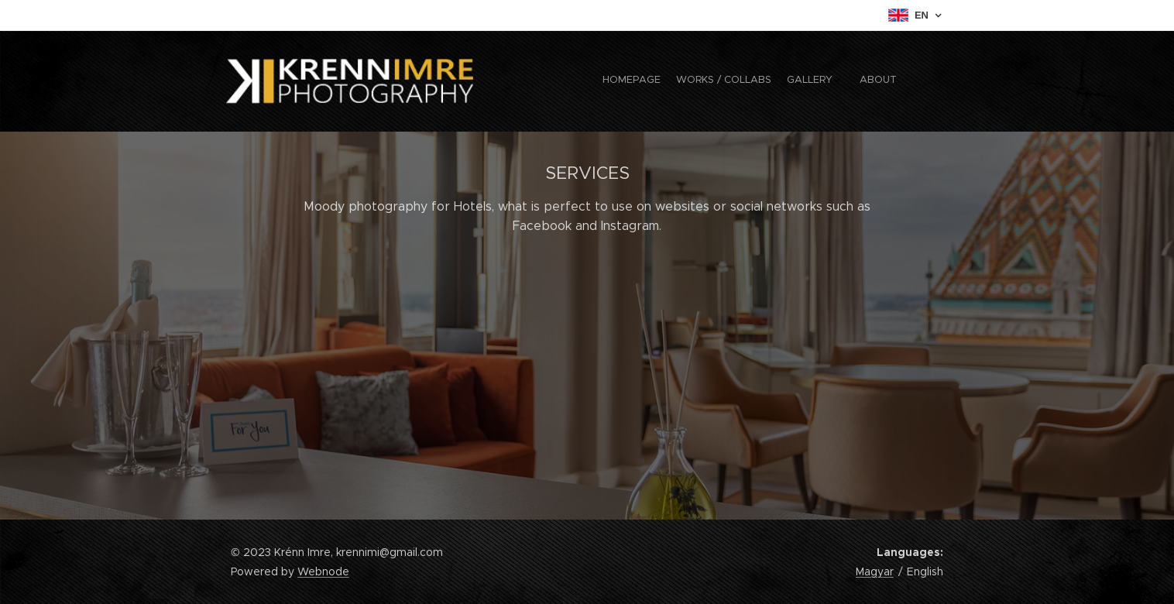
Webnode (323, 571)
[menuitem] (840, 81)
